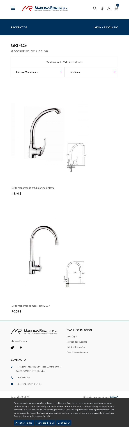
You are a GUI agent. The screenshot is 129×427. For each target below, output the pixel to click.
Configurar (64, 422)
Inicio (97, 27)
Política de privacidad (77, 341)
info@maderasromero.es (29, 383)
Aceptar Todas (24, 422)
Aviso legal (72, 336)
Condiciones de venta (77, 352)
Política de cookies (76, 347)
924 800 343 (24, 377)
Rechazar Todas (45, 422)
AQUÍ (49, 416)
